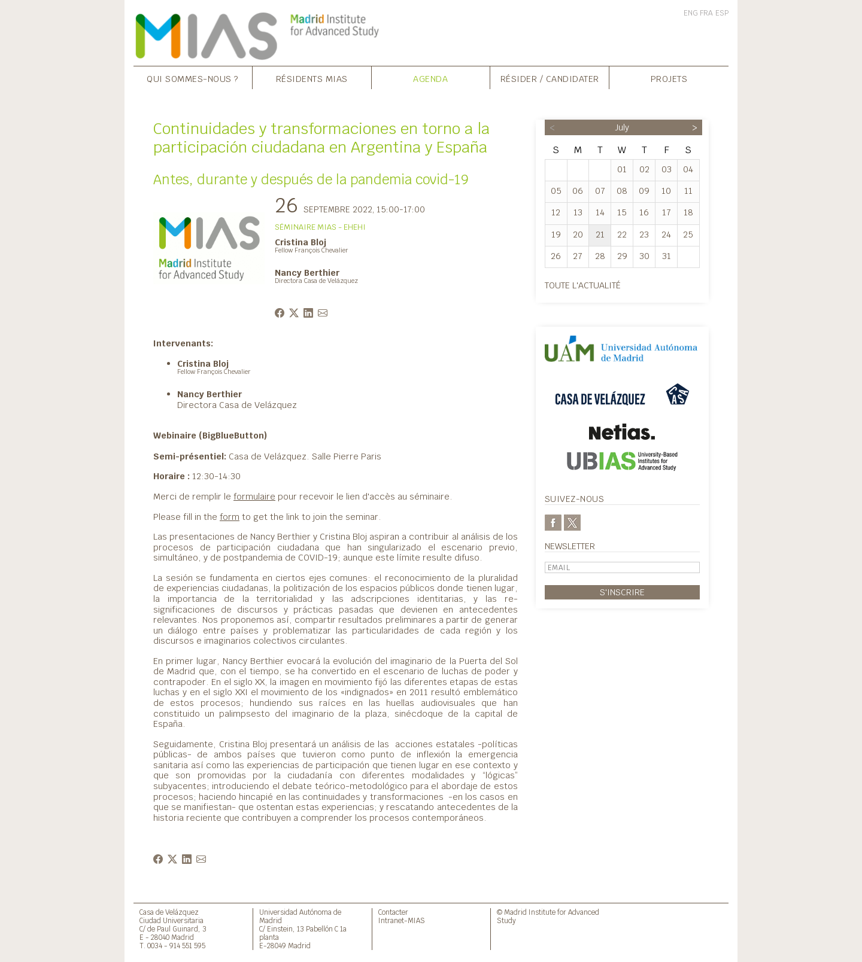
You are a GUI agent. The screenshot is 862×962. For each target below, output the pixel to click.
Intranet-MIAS (401, 920)
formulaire (254, 496)
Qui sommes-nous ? (193, 78)
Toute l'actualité (583, 285)
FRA (706, 13)
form (229, 516)
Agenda (430, 78)
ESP (722, 13)
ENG (691, 13)
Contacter (393, 912)
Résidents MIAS (312, 78)
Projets (669, 78)
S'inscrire (622, 592)
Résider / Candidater (549, 78)
